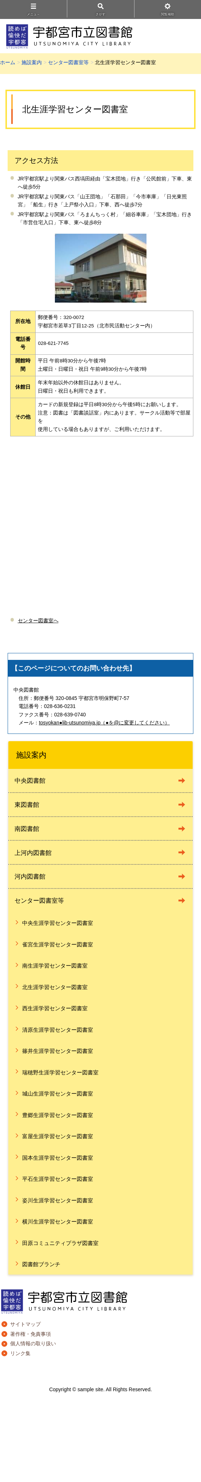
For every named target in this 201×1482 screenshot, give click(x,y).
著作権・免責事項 (30, 1334)
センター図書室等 (68, 62)
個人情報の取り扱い (33, 1343)
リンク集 (20, 1353)
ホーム (7, 62)
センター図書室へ (38, 620)
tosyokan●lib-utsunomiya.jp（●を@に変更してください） (104, 723)
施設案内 (31, 62)
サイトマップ (25, 1324)
